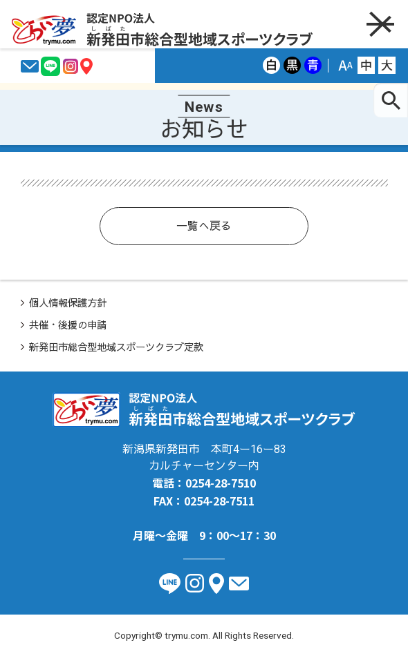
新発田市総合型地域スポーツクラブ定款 (116, 348)
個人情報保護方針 (67, 303)
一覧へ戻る (204, 226)
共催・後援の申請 (67, 325)
